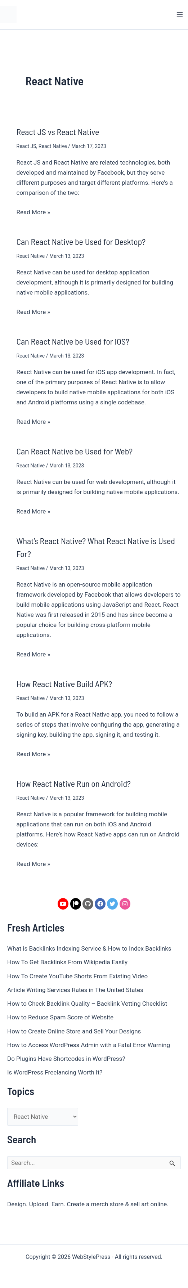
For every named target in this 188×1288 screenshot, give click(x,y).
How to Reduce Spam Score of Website (60, 1017)
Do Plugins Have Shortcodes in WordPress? (66, 1058)
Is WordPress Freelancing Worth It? (54, 1072)
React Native (53, 146)
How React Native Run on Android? (74, 783)
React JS (26, 146)
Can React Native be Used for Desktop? (81, 241)
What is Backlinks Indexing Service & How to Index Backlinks (89, 948)
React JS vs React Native (58, 131)
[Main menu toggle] (180, 14)
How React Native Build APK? (64, 683)
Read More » (33, 211)
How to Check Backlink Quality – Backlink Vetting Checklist (87, 1003)
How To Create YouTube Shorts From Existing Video (77, 976)
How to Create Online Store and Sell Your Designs (74, 1031)
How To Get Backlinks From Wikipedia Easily (67, 962)
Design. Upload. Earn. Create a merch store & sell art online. (88, 1204)
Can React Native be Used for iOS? (73, 341)
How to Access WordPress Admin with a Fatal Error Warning (88, 1045)
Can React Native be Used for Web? (75, 451)
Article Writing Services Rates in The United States (75, 989)
